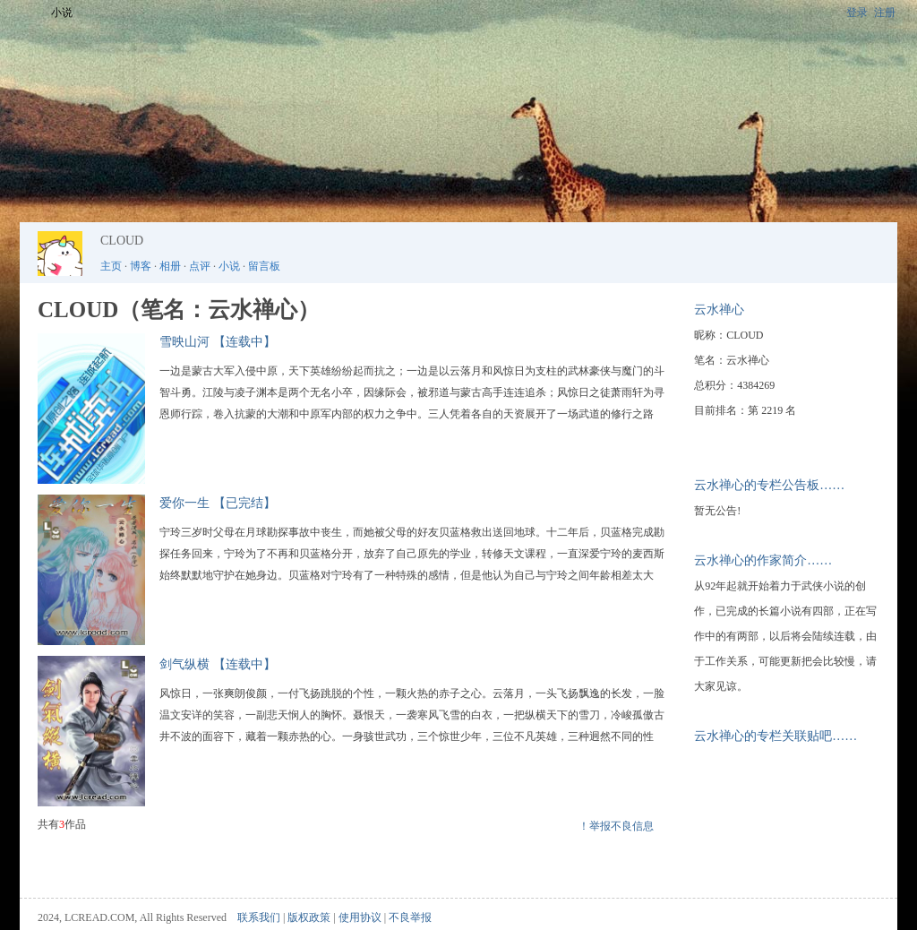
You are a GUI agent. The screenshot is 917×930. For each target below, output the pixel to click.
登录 (857, 12)
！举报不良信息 (616, 826)
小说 (62, 12)
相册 (170, 266)
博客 (140, 266)
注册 (885, 12)
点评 (199, 266)
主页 (111, 266)
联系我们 (258, 917)
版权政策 (308, 917)
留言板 (264, 266)
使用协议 (360, 917)
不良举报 (410, 917)
